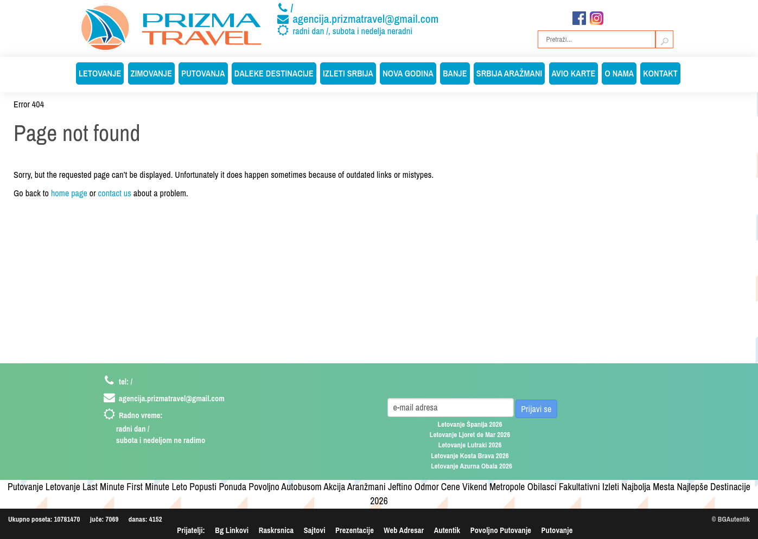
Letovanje (100, 73)
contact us (114, 193)
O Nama (619, 73)
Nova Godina (408, 73)
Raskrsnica (276, 530)
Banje (455, 73)
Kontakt (660, 73)
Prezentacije (354, 530)
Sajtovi (315, 530)
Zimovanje (152, 73)
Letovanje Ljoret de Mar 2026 (470, 434)
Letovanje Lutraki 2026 (470, 445)
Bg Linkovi (232, 530)
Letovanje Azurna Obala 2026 (471, 466)
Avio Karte (574, 73)
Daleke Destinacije (274, 73)
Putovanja (203, 73)
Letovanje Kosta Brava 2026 (470, 455)
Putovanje (557, 530)
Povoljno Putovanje (500, 530)
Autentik (447, 530)
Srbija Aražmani (509, 73)
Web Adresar (404, 530)
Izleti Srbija (348, 73)
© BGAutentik (731, 519)
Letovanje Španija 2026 (470, 424)
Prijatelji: (191, 530)
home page (69, 193)
